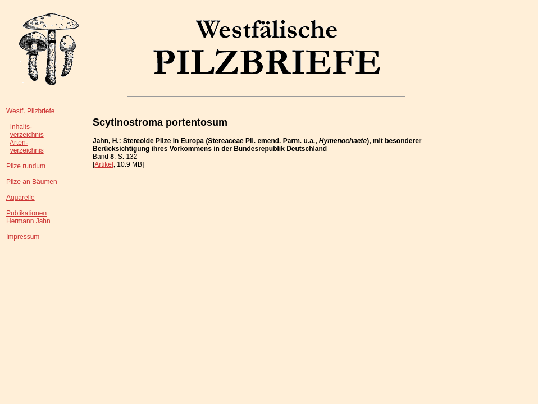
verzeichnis (27, 135)
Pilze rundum (25, 166)
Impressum (22, 237)
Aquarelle (20, 197)
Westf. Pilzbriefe (30, 111)
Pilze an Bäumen (31, 182)
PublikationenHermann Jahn (28, 217)
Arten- (19, 142)
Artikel (103, 164)
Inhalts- (21, 127)
